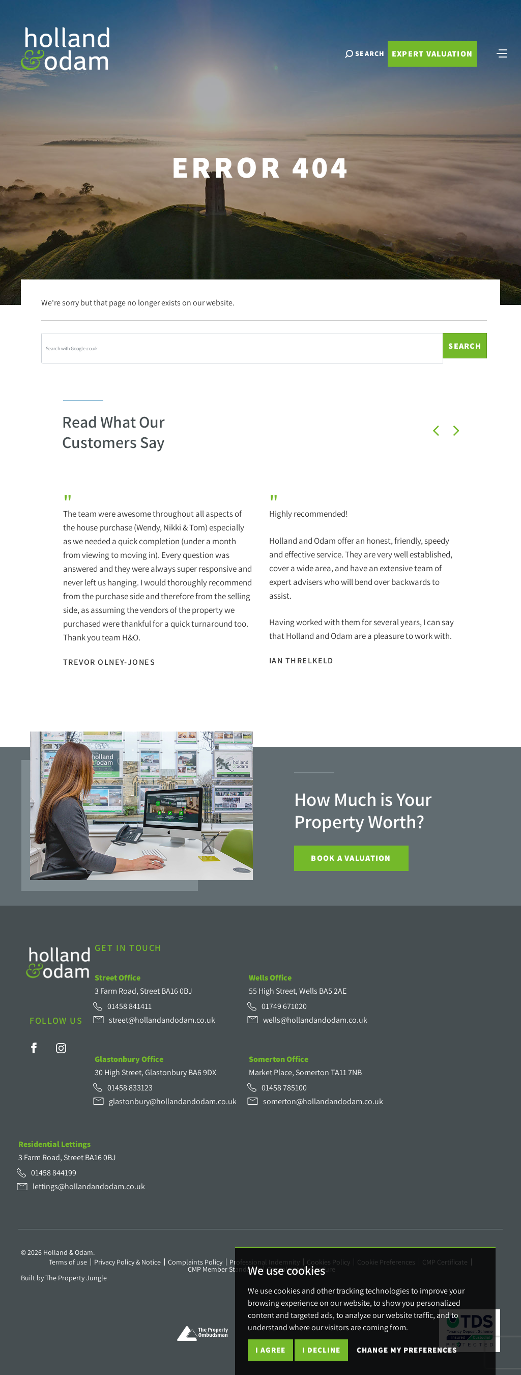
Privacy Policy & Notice (127, 1262)
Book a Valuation (351, 858)
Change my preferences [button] (407, 1350)
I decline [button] (321, 1350)
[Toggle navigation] (502, 53)
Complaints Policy (195, 1262)
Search (464, 346)
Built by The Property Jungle (64, 1277)
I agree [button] (270, 1350)
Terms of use (68, 1262)
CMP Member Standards (224, 1269)
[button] (436, 431)
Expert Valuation (431, 54)
